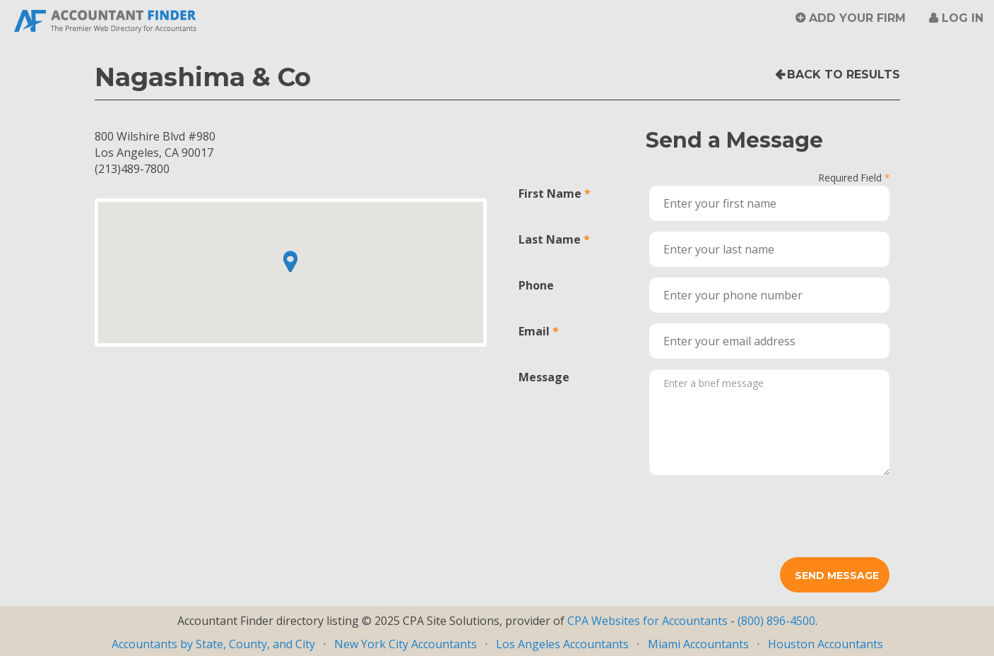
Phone (536, 285)
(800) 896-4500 (776, 620)
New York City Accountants (405, 644)
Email (534, 331)
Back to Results (843, 74)
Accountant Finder (106, 19)
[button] (290, 261)
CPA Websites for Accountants (648, 620)
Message (544, 377)
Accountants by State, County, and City (213, 644)
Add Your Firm (857, 18)
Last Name (550, 239)
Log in (962, 18)
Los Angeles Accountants (562, 644)
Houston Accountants (825, 644)
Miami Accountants (698, 644)
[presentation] (756, 513)
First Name (550, 193)
